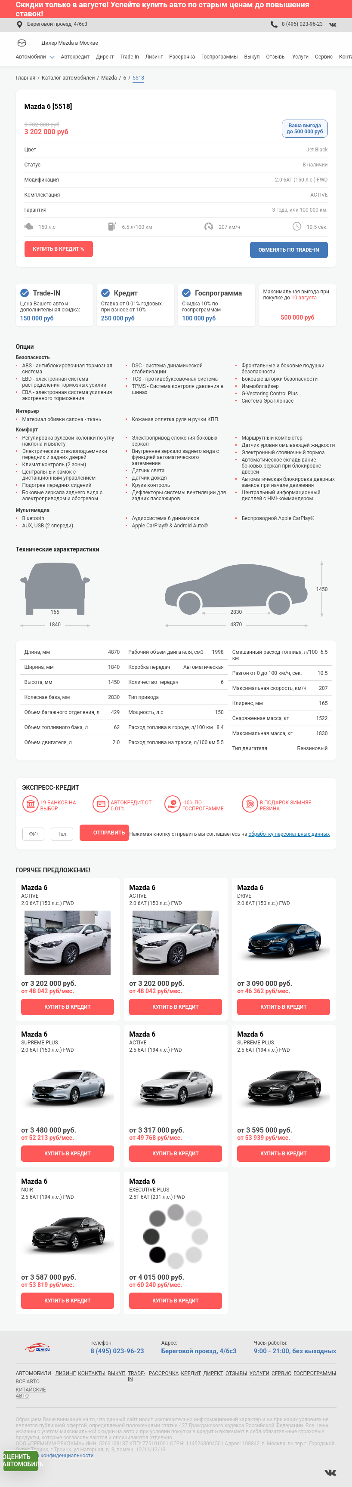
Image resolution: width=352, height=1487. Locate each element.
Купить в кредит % (58, 249)
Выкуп (252, 57)
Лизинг (154, 57)
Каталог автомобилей (68, 78)
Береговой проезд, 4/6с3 (57, 24)
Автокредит (75, 57)
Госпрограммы (219, 57)
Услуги (300, 57)
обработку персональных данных (289, 828)
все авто (28, 1381)
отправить (109, 828)
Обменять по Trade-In (289, 249)
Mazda (109, 78)
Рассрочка (182, 57)
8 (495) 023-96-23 (302, 24)
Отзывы (276, 57)
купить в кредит (67, 1001)
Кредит (191, 1373)
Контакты (91, 1373)
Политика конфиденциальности (55, 1455)
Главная (26, 78)
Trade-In (129, 57)
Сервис (324, 57)
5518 (138, 78)
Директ (105, 57)
